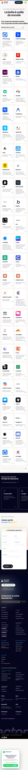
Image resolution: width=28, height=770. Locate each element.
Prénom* (5, 536)
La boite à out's (4, 618)
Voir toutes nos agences (8, 718)
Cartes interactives (20, 674)
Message (5, 554)
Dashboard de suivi (20, 690)
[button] (25, 2)
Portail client (4, 691)
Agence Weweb (19, 646)
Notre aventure (4, 614)
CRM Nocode (18, 686)
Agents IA (18, 688)
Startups (3, 657)
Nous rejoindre (4, 616)
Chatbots (3, 689)
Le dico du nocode (20, 618)
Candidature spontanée (21, 634)
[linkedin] (4, 737)
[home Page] (5, 580)
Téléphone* (17, 542)
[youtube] (6, 737)
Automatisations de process (20, 679)
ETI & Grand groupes (5, 663)
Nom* (16, 536)
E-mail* (4, 548)
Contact (17, 626)
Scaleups (3, 659)
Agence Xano (18, 644)
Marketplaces (4, 680)
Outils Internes (19, 676)
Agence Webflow (19, 642)
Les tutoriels (18, 616)
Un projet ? (18, 2)
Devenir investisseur (20, 630)
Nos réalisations (4, 612)
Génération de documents (4, 687)
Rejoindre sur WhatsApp (10, 765)
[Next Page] (25, 468)
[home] (4, 2)
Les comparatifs (19, 614)
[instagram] (2, 737)
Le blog (17, 612)
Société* (5, 542)
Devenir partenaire (20, 632)
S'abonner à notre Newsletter (10, 597)
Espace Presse (19, 628)
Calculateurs (18, 672)
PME (2, 661)
